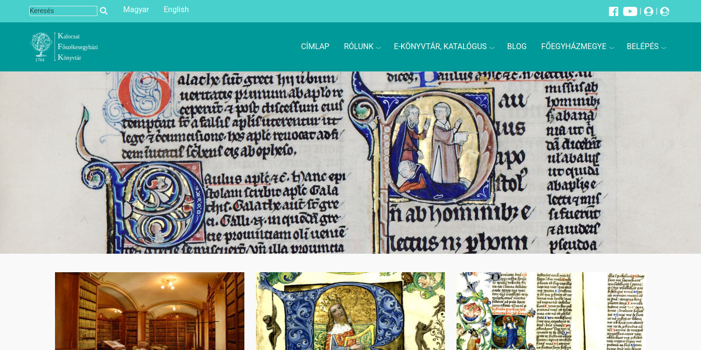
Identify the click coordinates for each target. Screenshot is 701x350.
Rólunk (358, 46)
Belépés (643, 46)
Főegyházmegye (574, 46)
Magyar (136, 9)
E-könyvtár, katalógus (440, 46)
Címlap (315, 46)
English (176, 9)
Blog (517, 46)
